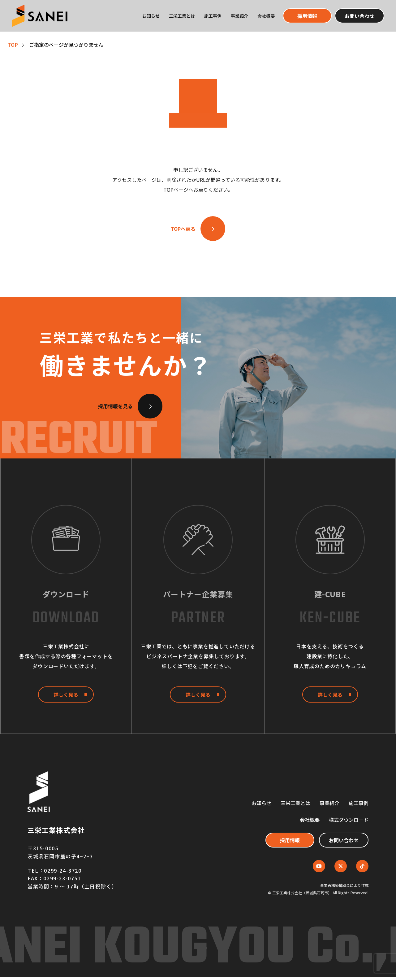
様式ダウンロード (348, 819)
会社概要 (266, 16)
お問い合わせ (359, 16)
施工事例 (213, 16)
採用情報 (307, 16)
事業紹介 (239, 16)
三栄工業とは (182, 16)
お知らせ (151, 16)
